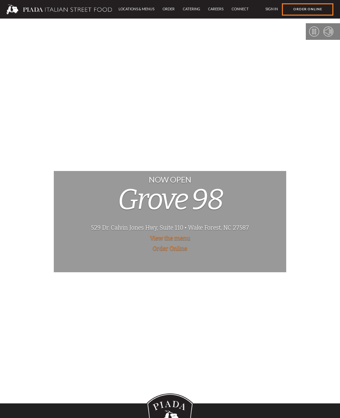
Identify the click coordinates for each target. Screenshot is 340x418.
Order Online (307, 9)
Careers (215, 9)
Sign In (271, 9)
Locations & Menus (136, 9)
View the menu (170, 238)
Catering (191, 9)
